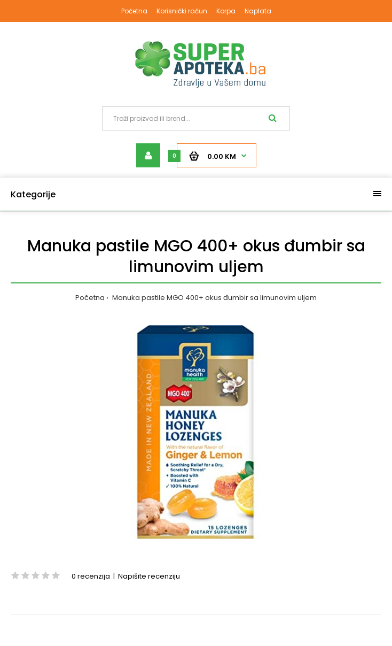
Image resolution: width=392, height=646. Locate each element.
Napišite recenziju (149, 576)
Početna (134, 11)
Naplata (258, 11)
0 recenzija (91, 576)
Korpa (226, 11)
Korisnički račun (181, 11)
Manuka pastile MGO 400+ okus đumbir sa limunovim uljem (214, 298)
